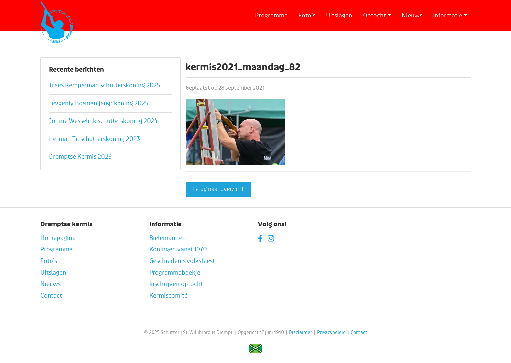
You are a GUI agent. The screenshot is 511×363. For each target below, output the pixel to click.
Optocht (374, 15)
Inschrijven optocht (176, 284)
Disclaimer (300, 332)
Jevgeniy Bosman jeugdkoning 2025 (98, 103)
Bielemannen (167, 238)
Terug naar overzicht (218, 189)
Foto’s (306, 15)
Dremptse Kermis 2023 (80, 156)
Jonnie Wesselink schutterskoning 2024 (103, 121)
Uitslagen (339, 15)
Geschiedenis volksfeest (182, 261)
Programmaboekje (174, 272)
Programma (271, 15)
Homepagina (58, 238)
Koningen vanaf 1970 (178, 249)
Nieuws (412, 15)
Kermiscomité (168, 295)
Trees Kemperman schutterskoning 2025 (104, 85)
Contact (51, 295)
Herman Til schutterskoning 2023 (94, 139)
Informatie (447, 15)
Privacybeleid (331, 332)
